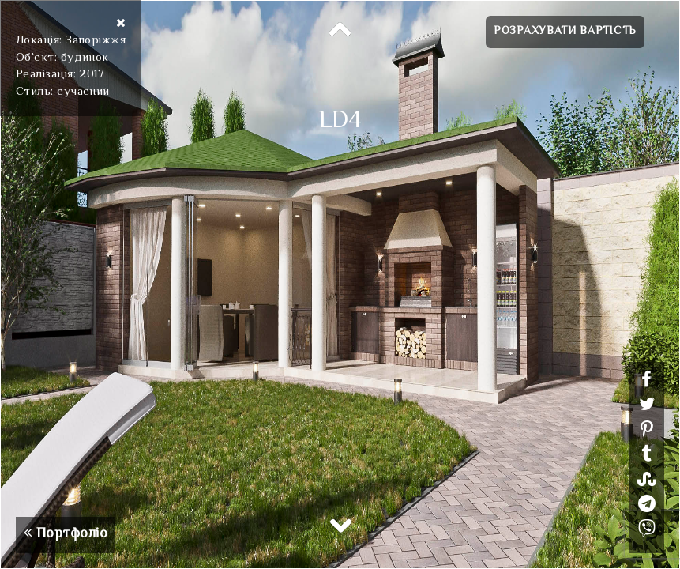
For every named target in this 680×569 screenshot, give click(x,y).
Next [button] (340, 525)
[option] (340, 284)
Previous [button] (340, 30)
